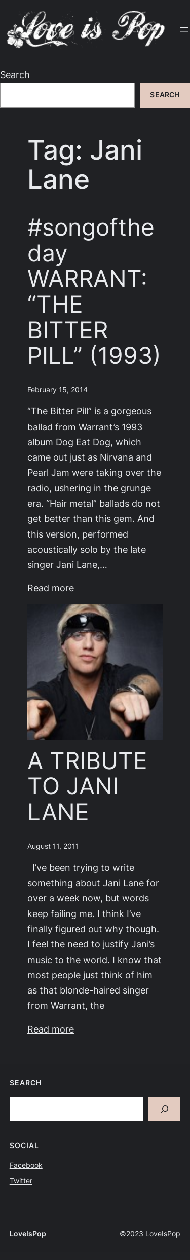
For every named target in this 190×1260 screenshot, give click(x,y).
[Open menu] (184, 29)
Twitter (21, 1181)
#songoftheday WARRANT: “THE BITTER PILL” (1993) (94, 291)
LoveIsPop (28, 1234)
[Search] (164, 1109)
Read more (50, 588)
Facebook (26, 1165)
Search (15, 74)
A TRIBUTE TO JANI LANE (87, 786)
